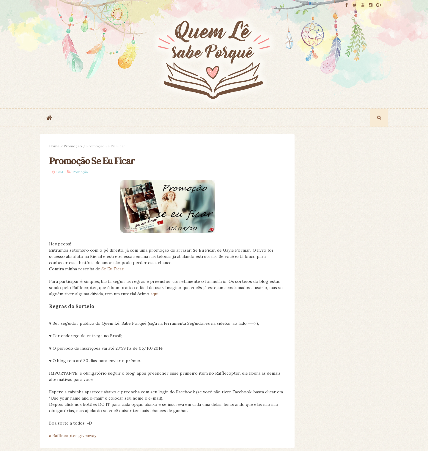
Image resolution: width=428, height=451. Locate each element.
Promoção (73, 146)
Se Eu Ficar (112, 270)
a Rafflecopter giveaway (72, 437)
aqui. (214, 295)
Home (54, 146)
